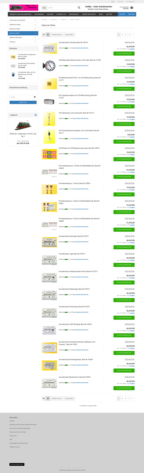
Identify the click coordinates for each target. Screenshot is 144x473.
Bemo (101, 14)
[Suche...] (44, 8)
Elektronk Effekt (15, 33)
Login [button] (120, 1)
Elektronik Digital (15, 29)
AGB (10, 439)
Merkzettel (131, 1)
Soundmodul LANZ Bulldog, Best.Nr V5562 (75, 324)
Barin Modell (74, 14)
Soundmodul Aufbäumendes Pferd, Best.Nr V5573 (78, 271)
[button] (113, 1)
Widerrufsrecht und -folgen (17, 432)
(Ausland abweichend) (81, 48)
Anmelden (23, 102)
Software (12, 42)
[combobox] (56, 35)
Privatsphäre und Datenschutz (18, 443)
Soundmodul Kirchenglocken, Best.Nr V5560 (76, 359)
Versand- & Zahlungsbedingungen (19, 428)
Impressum (13, 436)
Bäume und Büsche (89, 14)
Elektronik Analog (15, 24)
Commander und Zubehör (17, 20)
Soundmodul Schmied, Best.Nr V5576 (73, 42)
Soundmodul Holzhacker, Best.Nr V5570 (74, 307)
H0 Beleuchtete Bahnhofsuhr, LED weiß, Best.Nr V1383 (80, 60)
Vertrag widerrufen (16, 464)
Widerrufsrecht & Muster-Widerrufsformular (23, 424)
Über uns (131, 14)
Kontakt (11, 421)
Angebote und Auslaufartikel (21, 14)
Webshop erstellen (65, 470)
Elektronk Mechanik (16, 37)
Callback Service (14, 447)
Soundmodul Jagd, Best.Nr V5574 (72, 254)
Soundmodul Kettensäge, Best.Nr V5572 (74, 289)
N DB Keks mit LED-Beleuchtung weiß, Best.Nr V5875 (79, 148)
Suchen (122, 14)
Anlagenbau (39, 14)
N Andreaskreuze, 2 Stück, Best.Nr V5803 (74, 183)
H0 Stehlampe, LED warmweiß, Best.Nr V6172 (76, 113)
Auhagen (50, 14)
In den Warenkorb (124, 53)
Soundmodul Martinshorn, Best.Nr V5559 (74, 377)
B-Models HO (61, 14)
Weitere (109, 14)
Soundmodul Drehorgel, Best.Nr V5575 (73, 236)
